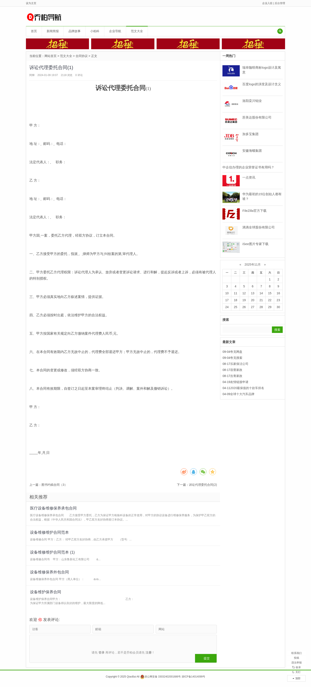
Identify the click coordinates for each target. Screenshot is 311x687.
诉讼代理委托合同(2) (203, 484)
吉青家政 (236, 376)
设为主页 (31, 3)
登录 (101, 652)
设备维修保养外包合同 (49, 574)
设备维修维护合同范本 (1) (52, 554)
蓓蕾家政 (236, 370)
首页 (34, 31)
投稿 (296, 648)
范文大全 (137, 31)
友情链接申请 (239, 382)
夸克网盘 (236, 351)
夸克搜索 (236, 357)
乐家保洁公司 (239, 364)
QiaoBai (131, 680)
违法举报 (296, 655)
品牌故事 (74, 31)
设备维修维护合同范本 (49, 533)
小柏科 (94, 31)
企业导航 (115, 31)
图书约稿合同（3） (54, 484)
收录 (296, 663)
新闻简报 (53, 31)
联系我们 (296, 640)
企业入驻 (267, 3)
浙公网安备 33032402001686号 (160, 680)
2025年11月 (253, 264)
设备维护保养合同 (46, 595)
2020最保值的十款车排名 (247, 388)
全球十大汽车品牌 (242, 394)
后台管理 (280, 3)
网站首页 (50, 56)
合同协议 (82, 56)
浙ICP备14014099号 (193, 680)
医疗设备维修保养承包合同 (53, 508)
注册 (149, 652)
